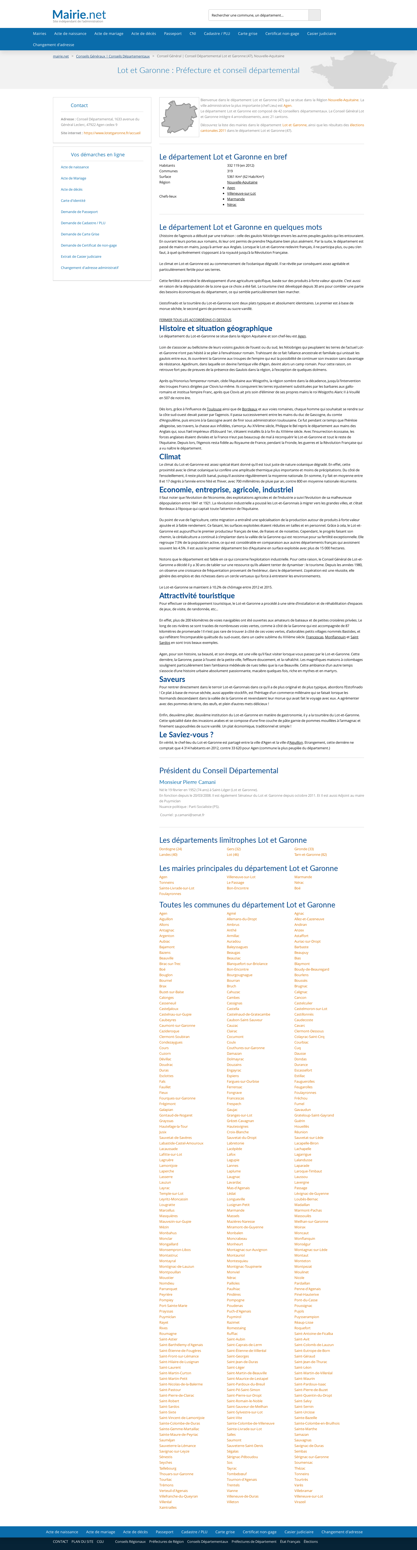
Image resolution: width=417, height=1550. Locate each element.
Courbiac (301, 1042)
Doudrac (166, 1064)
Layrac (164, 1187)
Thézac (299, 1468)
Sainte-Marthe (305, 1428)
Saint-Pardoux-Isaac (310, 1384)
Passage (300, 1187)
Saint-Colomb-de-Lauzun (314, 1344)
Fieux (163, 1092)
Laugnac (233, 1176)
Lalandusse (303, 1160)
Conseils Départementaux (207, 1541)
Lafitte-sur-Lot (170, 1154)
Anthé (231, 930)
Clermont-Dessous (309, 1031)
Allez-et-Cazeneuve (309, 919)
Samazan (301, 1434)
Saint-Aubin (236, 1339)
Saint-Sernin (304, 1406)
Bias (297, 958)
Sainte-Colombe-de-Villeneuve (250, 1423)
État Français (290, 1541)
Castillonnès (304, 1014)
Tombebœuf (237, 1473)
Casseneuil (167, 1003)
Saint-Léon (302, 1367)
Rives (163, 1328)
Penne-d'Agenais (307, 1288)
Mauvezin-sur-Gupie (175, 1221)
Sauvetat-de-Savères (175, 1137)
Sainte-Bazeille (305, 1417)
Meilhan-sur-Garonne (311, 1221)
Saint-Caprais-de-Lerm (244, 1344)
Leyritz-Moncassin (173, 1199)
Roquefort (302, 1328)
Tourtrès (301, 1479)
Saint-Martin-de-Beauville (247, 1373)
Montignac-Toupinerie (244, 1266)
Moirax (300, 1227)
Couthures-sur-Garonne (246, 1047)
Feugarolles (303, 1087)
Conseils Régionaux (130, 1541)
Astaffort (301, 935)
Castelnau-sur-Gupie (175, 1014)
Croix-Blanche (238, 1132)
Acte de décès (143, 33)
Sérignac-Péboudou (242, 1456)
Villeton (233, 1501)
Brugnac (300, 986)
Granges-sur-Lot (239, 1115)
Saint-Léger (236, 1367)
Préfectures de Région (166, 1541)
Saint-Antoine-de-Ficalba (313, 1333)
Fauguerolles (304, 1081)
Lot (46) (233, 854)
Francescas (314, 637)
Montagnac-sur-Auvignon (247, 1249)
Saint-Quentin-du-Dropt (313, 1395)
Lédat (231, 1193)
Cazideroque (169, 1031)
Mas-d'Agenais (238, 1187)
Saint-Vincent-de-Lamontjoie (182, 1417)
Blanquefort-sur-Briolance (247, 963)
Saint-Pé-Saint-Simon (243, 1389)
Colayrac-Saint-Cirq (309, 1036)
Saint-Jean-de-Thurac (310, 1361)
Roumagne (168, 1333)
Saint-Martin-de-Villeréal (313, 1373)
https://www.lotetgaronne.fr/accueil (112, 132)
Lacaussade (168, 1148)
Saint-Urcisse (304, 1412)
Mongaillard (168, 1244)
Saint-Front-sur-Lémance (179, 1356)
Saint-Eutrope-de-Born (312, 1350)
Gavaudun (302, 1109)
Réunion (301, 1132)
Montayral (167, 1260)
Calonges (166, 997)
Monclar (165, 1238)
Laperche (166, 1171)
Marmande (236, 199)
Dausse (300, 1053)
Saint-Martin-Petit (173, 1378)
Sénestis (165, 1456)
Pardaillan (302, 1283)
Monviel (233, 1272)
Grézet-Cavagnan (240, 1120)
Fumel (299, 1103)
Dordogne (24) (170, 848)
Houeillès (301, 1126)
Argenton (166, 935)
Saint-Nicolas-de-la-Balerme (181, 1384)
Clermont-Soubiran (174, 1036)
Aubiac (164, 941)
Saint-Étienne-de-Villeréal (246, 1350)
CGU (100, 1541)
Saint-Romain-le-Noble (244, 1400)
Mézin (164, 1227)
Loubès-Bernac (306, 1199)
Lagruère (166, 1160)
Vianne (232, 1490)
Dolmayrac (235, 1059)
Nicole (299, 1277)
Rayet (163, 1322)
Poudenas (235, 1305)
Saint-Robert (169, 1400)
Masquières (168, 1215)
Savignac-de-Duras (309, 1445)
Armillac (233, 935)
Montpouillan (170, 1272)
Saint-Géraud (304, 1356)
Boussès (300, 980)
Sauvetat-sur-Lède (308, 1137)
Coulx (231, 1042)
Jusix (162, 1132)
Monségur (302, 1244)
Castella (233, 1008)
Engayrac (234, 1070)
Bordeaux (249, 409)
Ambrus (233, 924)
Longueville (236, 1199)
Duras (164, 1070)
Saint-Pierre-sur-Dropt (244, 1395)
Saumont (234, 1440)
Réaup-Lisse (303, 1322)
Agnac (299, 913)
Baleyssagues (237, 946)
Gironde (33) (304, 848)
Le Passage (235, 882)
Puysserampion (306, 1316)
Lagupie (233, 1160)
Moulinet (301, 1272)
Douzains (234, 1064)
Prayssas (166, 1311)
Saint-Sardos (169, 1406)
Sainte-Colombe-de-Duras (179, 1423)
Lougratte (167, 1204)
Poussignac (303, 1305)
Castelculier (303, 1003)
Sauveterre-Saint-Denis (245, 1445)
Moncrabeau (237, 1238)
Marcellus (166, 1210)
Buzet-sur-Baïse (171, 991)
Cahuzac (233, 991)
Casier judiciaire (321, 33)
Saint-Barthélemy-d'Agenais (181, 1344)
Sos (229, 1462)
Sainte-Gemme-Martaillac (179, 1428)
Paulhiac (233, 1288)
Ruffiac (232, 1333)
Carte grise (247, 33)
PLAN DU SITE (82, 1541)
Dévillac (165, 1059)
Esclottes (166, 1075)
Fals (162, 1081)
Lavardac (234, 1182)
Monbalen (235, 1232)
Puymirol (234, 1316)
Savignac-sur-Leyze (174, 1451)
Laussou (301, 1176)
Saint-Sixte (167, 1412)
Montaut (301, 1255)
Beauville (166, 958)
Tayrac (232, 1468)
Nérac (231, 204)
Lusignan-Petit (238, 1204)
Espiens (233, 1075)
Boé (297, 888)
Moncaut (301, 1232)
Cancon (300, 997)
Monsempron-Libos (175, 1249)
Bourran (233, 980)
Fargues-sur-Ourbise (243, 1081)
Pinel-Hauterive (306, 1294)
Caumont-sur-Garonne (177, 1025)
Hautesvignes (237, 1126)
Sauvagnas (302, 1440)
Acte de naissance (70, 33)
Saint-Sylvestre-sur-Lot (245, 1412)
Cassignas (234, 1003)
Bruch (231, 986)
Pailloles (233, 1283)
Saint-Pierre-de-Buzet (311, 1389)
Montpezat (303, 1266)
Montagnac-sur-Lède (310, 1249)
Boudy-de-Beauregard (311, 969)
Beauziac (234, 958)
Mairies (39, 33)
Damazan (234, 1053)
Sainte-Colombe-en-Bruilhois (317, 1423)
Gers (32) (234, 848)
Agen (287, 105)
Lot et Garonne (294, 124)
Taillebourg (167, 1468)
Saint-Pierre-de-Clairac (176, 1395)
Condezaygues (170, 1042)
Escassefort (303, 1070)
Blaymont (302, 963)
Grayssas (166, 1120)
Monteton (302, 1260)
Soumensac (303, 1462)
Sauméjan (167, 1440)
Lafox (231, 1154)
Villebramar (303, 1490)
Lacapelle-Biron (306, 1143)
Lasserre (166, 1176)
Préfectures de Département (254, 1541)
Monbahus (168, 1232)
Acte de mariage (108, 33)
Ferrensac (234, 1087)
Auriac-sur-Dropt (307, 941)
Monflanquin (335, 637)
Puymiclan (167, 1316)
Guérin (299, 1120)
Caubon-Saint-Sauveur (244, 1019)
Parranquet (168, 1288)
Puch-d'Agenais (239, 1311)
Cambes (233, 997)
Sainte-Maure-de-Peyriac (178, 1434)
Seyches (165, 1462)
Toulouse (214, 409)
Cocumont (235, 1036)
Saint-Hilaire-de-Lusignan (179, 1361)
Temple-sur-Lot (171, 1193)
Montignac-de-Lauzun (176, 1266)
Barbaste (301, 946)
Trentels (233, 1485)
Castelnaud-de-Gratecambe (248, 1014)
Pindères (234, 1294)
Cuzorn (165, 1053)
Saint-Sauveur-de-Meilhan (247, 1406)
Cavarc (299, 1025)
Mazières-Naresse (241, 1221)
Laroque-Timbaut (308, 1171)
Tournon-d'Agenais (242, 1479)
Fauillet (165, 1087)
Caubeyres (167, 1019)
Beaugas (233, 952)
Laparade (301, 1165)
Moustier (166, 1277)
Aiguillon (296, 742)
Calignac (300, 991)
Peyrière (165, 1294)
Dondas (300, 1059)
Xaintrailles (168, 1507)
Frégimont (167, 1103)
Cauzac (232, 1025)
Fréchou (300, 1098)
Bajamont (167, 946)
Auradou (234, 941)
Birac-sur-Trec (170, 963)
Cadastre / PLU (217, 33)
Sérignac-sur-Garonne (311, 1456)
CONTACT (60, 1541)
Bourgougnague (239, 974)
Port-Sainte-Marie (173, 1305)
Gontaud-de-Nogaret (176, 1115)
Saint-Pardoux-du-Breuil (246, 1384)
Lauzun (165, 1182)
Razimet (233, 1322)
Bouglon (166, 974)
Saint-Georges (238, 1356)
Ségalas (233, 1451)
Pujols (299, 1311)
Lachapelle (302, 1148)
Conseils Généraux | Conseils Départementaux (113, 56)
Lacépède (234, 1148)
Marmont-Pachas (308, 1210)
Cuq (297, 1047)
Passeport (173, 33)
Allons (164, 924)
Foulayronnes (170, 893)
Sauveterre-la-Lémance (177, 1445)
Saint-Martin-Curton (175, 1373)
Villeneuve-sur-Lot (241, 193)
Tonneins (166, 882)
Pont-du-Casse (306, 1300)
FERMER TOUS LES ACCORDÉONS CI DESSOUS (195, 319)
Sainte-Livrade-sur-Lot (176, 888)
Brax (162, 986)
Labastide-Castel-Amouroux (181, 1143)
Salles (231, 1434)
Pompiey (166, 1300)
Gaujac (232, 1109)
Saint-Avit (302, 1339)
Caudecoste (303, 1019)
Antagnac (166, 930)
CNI (193, 33)
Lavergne (301, 1182)
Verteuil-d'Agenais (173, 1490)
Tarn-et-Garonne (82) (310, 854)
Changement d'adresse (53, 44)
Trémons (166, 1485)
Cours (164, 1047)
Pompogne (235, 1300)
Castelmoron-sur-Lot (310, 1008)
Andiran (300, 924)
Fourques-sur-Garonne (177, 1098)
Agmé (231, 913)
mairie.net (61, 56)
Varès (298, 1485)
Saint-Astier (168, 1339)
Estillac (299, 1075)
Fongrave (234, 1092)
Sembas (300, 1451)
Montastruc (168, 1255)
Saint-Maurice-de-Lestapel (247, 1378)
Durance (301, 1064)
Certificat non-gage (282, 33)
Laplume (234, 1171)
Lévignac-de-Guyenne (311, 1193)
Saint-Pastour (170, 1389)
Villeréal (165, 1501)
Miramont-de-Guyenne (245, 1227)
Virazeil (300, 1501)
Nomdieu (166, 1283)
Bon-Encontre (238, 888)
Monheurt (235, 1244)
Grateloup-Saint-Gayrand (314, 1115)
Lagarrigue (302, 1154)
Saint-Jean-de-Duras (242, 1361)
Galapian (166, 1109)
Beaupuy (301, 952)
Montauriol (236, 1255)
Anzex (299, 930)
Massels (233, 1215)
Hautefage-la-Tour (173, 1126)
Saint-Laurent (170, 1367)
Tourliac (165, 1479)
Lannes (232, 1165)
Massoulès (302, 1215)
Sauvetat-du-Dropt (242, 1137)
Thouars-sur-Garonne (176, 1473)
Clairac (232, 1031)
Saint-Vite (234, 1417)
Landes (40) (168, 854)
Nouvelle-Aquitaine (343, 99)
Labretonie (235, 1143)
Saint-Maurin (304, 1378)
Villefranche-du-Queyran (178, 1496)
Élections (311, 1541)
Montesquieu (237, 1260)
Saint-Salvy (303, 1400)
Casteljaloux (168, 1008)
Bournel (165, 980)
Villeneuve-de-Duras (242, 1496)
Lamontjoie (168, 1165)
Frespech (234, 1103)
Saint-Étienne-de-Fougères (180, 1350)
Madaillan (302, 1204)
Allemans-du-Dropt (242, 919)
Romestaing (236, 1328)
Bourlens (301, 974)
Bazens (164, 952)
